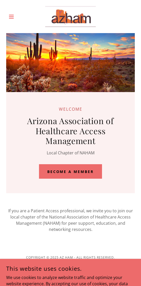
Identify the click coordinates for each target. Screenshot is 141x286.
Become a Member (70, 171)
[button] (16, 16)
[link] (70, 16)
